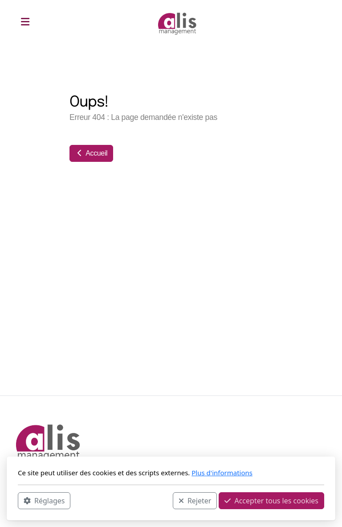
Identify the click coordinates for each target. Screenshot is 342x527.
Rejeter (195, 501)
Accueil (91, 153)
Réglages (44, 501)
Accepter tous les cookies (271, 501)
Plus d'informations (221, 472)
